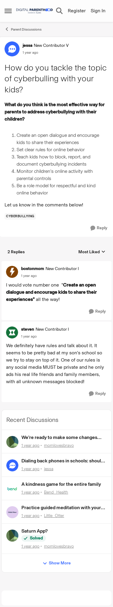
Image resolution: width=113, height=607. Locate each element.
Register (77, 11)
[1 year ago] (30, 445)
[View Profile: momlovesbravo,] (12, 442)
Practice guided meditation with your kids (61, 508)
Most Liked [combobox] (91, 252)
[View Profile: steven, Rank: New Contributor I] (12, 332)
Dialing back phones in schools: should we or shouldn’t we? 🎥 (62, 461)
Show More (56, 563)
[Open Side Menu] (8, 10)
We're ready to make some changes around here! (59, 437)
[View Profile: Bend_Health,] (12, 489)
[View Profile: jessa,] (12, 465)
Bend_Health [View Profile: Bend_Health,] (56, 492)
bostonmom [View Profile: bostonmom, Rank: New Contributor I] (32, 268)
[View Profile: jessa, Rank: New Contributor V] (12, 48)
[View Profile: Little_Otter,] (12, 512)
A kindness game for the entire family (61, 484)
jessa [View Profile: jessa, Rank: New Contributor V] (27, 45)
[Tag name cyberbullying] (20, 216)
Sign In (98, 11)
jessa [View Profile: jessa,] (48, 468)
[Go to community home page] (34, 11)
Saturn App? (34, 531)
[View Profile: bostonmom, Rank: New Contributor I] (12, 272)
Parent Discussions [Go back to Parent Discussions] (23, 29)
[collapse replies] (56, 264)
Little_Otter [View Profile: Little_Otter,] (54, 515)
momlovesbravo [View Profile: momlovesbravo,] (59, 445)
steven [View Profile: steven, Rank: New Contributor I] (27, 329)
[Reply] (98, 228)
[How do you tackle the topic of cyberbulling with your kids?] (29, 275)
